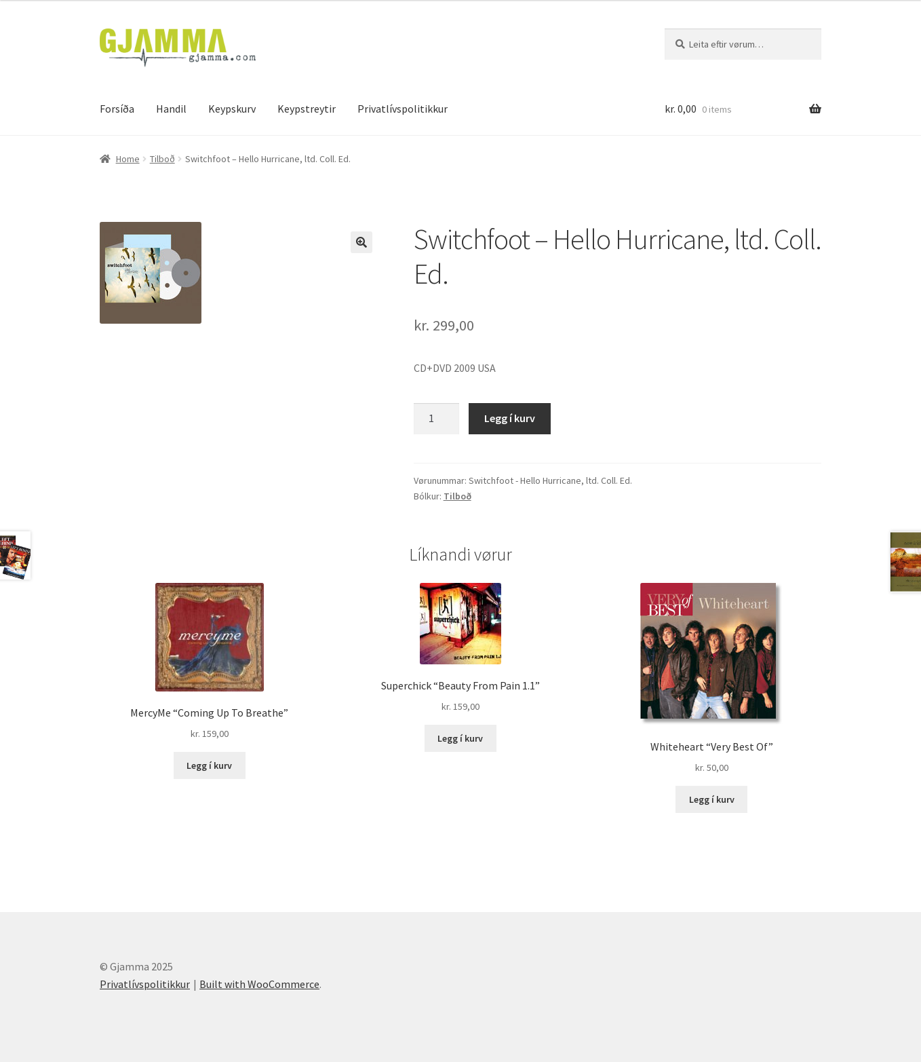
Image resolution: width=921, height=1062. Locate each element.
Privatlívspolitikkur (402, 108)
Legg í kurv (509, 418)
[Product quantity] (437, 418)
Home (128, 159)
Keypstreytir (306, 108)
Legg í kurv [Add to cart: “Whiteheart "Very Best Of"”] (711, 799)
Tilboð (162, 159)
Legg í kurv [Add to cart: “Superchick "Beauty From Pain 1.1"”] (460, 738)
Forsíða (117, 108)
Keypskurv (232, 108)
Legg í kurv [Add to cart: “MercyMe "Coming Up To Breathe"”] (209, 765)
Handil (171, 108)
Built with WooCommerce (259, 984)
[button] (361, 242)
